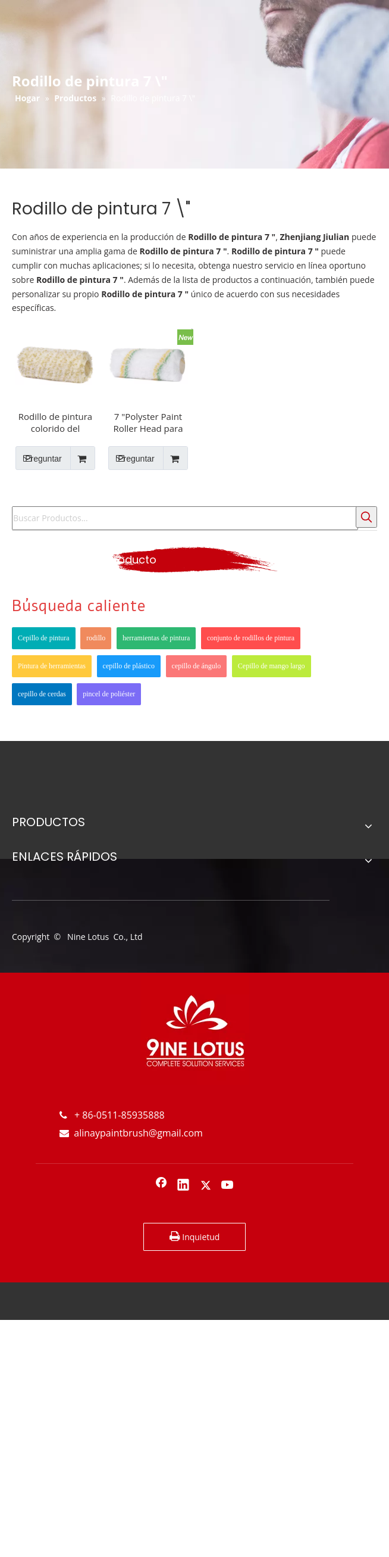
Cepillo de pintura (44, 638)
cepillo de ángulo (196, 666)
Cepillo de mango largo (271, 666)
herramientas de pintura (156, 638)
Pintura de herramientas (52, 666)
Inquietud (195, 1237)
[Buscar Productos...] (185, 518)
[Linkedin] (183, 1185)
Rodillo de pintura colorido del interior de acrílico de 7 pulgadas (55, 422)
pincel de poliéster (109, 694)
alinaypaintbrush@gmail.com (131, 1132)
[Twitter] (205, 1185)
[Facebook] (161, 1185)
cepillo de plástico (129, 666)
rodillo (95, 638)
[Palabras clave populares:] (366, 517)
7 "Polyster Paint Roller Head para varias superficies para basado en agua (148, 422)
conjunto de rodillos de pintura (250, 638)
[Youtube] (227, 1185)
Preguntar (38, 458)
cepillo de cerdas (42, 694)
